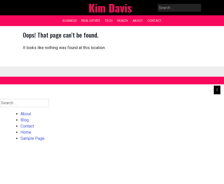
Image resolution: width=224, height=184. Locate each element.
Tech (109, 20)
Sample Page (33, 138)
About (138, 20)
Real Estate (90, 20)
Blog (25, 120)
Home (26, 132)
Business (70, 20)
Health (122, 20)
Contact (154, 20)
